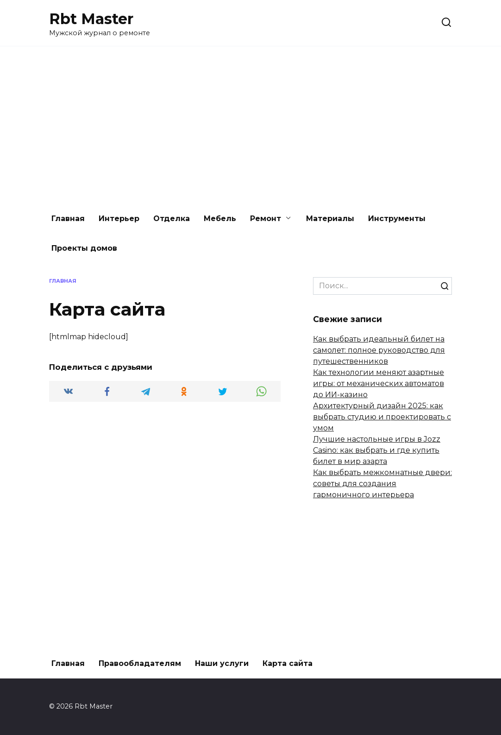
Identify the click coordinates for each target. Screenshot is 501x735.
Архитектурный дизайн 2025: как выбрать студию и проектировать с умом (382, 416)
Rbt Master (91, 19)
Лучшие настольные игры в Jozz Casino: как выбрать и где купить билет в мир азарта (376, 450)
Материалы (330, 218)
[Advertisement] (250, 125)
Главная (68, 218)
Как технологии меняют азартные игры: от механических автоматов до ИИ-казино (378, 383)
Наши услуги (222, 663)
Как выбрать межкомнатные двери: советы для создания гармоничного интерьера (382, 483)
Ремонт (265, 218)
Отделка (171, 218)
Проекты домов (84, 248)
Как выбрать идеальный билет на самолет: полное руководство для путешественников (379, 350)
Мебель (220, 218)
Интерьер (119, 218)
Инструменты (397, 218)
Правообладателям (140, 663)
